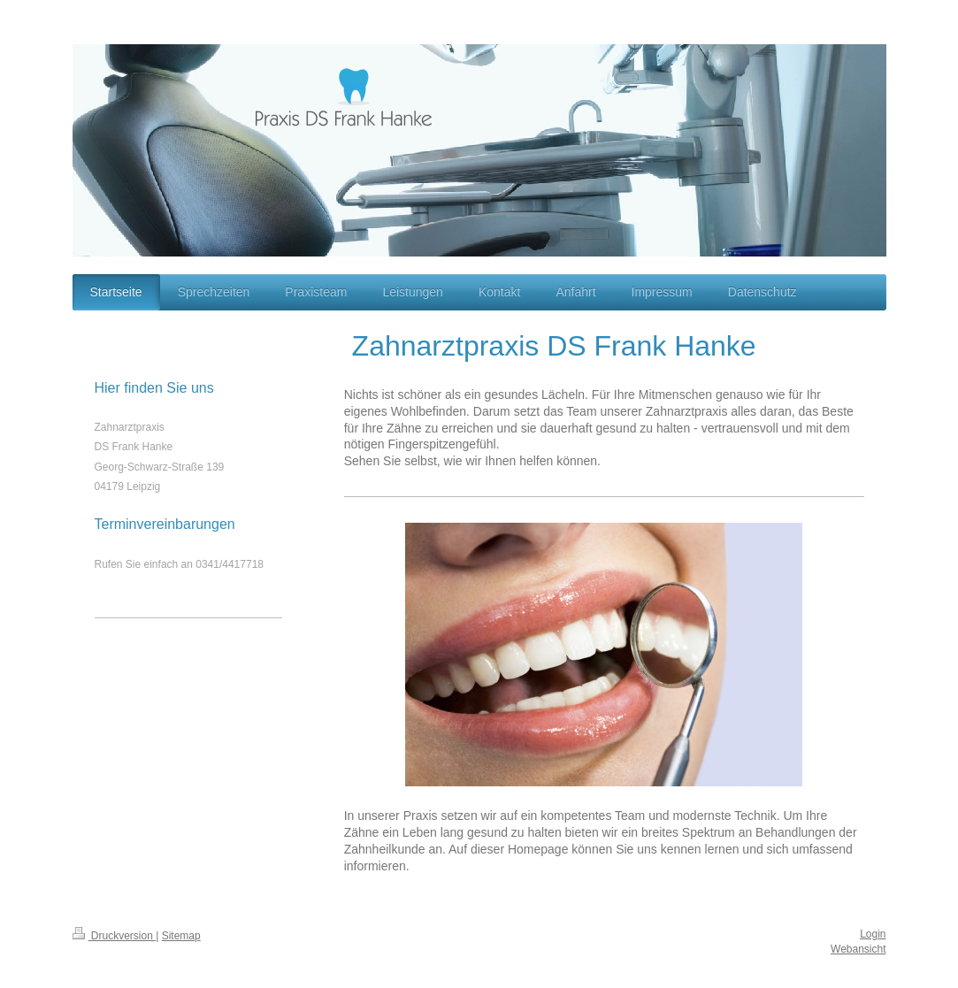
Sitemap (181, 936)
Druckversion (115, 936)
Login (872, 934)
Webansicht (858, 949)
